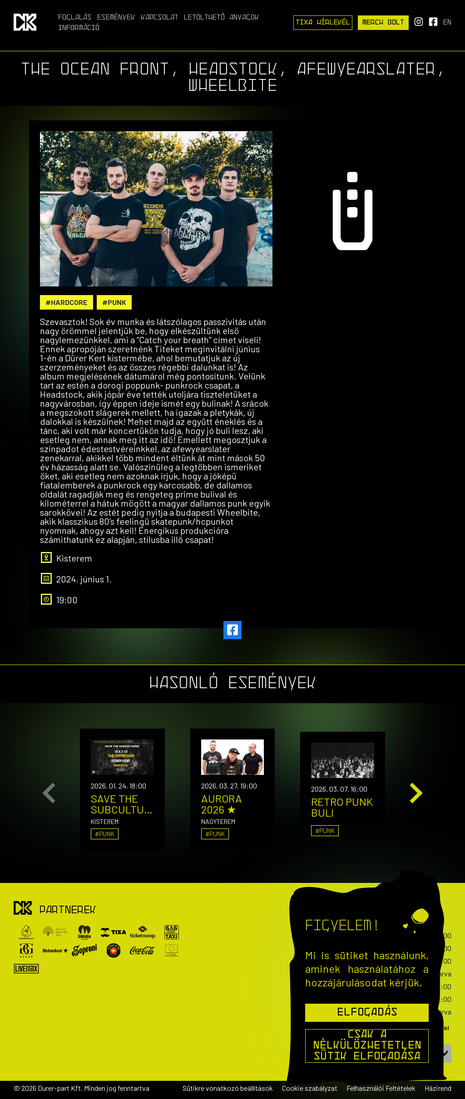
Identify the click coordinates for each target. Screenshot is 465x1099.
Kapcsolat (159, 17)
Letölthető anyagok (221, 17)
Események (116, 17)
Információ (78, 28)
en (447, 22)
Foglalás (75, 17)
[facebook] (232, 630)
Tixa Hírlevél (323, 22)
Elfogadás (367, 1012)
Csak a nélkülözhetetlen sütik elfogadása (367, 1046)
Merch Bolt (383, 22)
